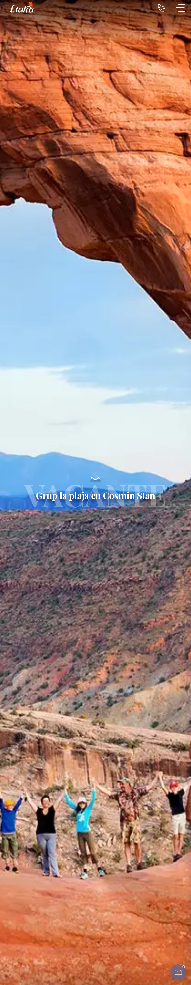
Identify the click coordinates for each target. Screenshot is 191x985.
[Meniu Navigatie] (180, 8)
